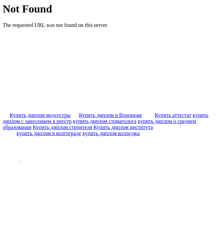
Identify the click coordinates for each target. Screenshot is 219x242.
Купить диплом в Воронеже (110, 115)
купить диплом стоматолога (105, 121)
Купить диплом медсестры (40, 115)
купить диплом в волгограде (48, 133)
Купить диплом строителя (62, 127)
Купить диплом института (123, 127)
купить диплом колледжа (111, 133)
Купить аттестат (173, 115)
